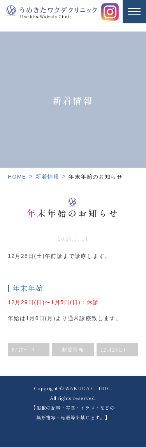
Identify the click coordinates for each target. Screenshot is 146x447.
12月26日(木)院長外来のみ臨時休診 (119, 349)
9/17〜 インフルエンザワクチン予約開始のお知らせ (30, 349)
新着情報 (47, 177)
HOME (17, 177)
